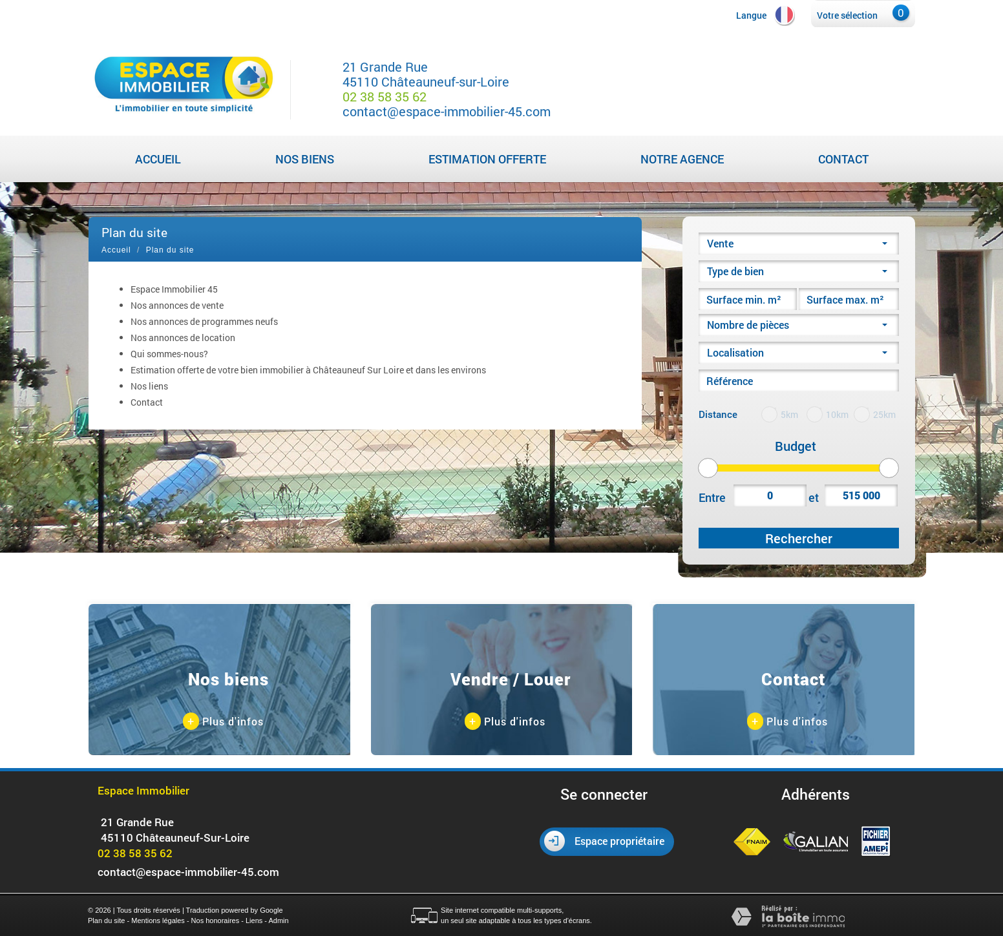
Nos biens (304, 159)
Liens (254, 920)
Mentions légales (158, 920)
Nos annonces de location (183, 337)
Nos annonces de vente (177, 305)
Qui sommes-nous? (169, 354)
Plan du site (106, 920)
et (813, 497)
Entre (712, 497)
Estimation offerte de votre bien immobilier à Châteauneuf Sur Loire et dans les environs (308, 370)
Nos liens (149, 386)
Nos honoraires (215, 920)
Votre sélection (847, 15)
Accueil (158, 159)
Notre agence (682, 159)
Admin (278, 920)
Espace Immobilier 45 (174, 289)
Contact (843, 159)
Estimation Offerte (487, 159)
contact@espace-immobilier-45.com (447, 111)
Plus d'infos (223, 722)
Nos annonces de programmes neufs (204, 321)
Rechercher (798, 538)
